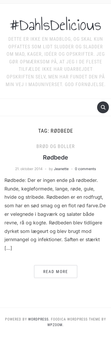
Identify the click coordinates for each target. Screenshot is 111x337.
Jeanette (61, 169)
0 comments (85, 169)
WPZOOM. (55, 325)
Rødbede (55, 157)
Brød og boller (55, 146)
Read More (55, 271)
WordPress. (39, 319)
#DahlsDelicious (55, 24)
